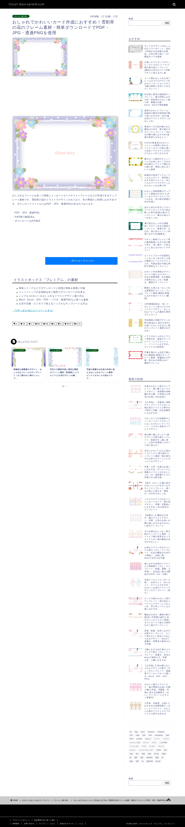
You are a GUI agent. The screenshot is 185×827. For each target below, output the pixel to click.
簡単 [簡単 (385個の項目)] (141, 757)
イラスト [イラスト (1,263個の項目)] (166, 739)
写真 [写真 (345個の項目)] (131, 754)
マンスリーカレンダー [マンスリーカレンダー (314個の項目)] (146, 750)
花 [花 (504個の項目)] (142, 761)
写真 (23, 324)
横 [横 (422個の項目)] (130, 757)
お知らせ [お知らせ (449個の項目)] (148, 739)
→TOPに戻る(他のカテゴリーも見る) (32, 310)
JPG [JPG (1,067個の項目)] (131, 735)
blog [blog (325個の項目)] (136, 732)
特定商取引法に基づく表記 (44, 820)
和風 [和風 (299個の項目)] (149, 754)
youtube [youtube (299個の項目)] (139, 739)
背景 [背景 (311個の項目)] (137, 761)
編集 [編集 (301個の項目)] (157, 757)
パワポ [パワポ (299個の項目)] (144, 746)
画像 (46, 324)
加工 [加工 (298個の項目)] (137, 754)
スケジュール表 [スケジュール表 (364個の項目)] (135, 742)
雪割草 (68, 324)
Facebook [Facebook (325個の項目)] (151, 732)
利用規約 (15, 823)
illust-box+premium (27, 4)
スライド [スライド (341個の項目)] (146, 742)
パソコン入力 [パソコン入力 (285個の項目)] (134, 746)
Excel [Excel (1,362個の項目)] (143, 732)
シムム (80, 823)
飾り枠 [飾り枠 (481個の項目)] (158, 761)
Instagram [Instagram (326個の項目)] (161, 732)
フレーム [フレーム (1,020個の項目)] (161, 746)
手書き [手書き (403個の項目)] (164, 754)
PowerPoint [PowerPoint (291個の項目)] (159, 735)
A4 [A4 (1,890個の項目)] (131, 732)
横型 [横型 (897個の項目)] (135, 757)
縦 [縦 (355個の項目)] (162, 757)
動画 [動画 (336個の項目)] (143, 754)
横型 (38, 324)
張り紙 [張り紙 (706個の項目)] (156, 754)
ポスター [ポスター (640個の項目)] (133, 750)
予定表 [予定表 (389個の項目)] (158, 750)
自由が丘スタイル (67, 823)
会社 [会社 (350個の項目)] (165, 750)
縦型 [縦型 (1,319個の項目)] (131, 761)
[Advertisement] (93, 57)
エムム (52, 823)
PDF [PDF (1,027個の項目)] (144, 735)
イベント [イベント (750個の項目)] (157, 739)
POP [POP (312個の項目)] (150, 735)
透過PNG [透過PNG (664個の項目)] (150, 761)
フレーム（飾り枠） (21, 16)
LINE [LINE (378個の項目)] (137, 735)
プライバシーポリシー (21, 820)
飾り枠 (78, 324)
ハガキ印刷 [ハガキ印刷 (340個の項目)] (163, 742)
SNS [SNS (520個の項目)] (167, 735)
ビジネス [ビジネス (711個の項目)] (152, 746)
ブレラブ (42, 823)
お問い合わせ (29, 823)
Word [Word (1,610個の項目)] (131, 739)
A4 (16, 324)
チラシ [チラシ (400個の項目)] (154, 742)
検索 (131, 18)
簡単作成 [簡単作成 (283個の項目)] (149, 757)
